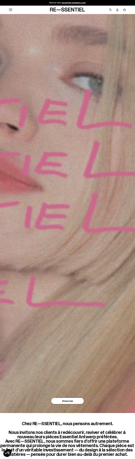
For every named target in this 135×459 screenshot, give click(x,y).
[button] (7, 453)
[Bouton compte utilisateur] (117, 10)
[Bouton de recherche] (110, 10)
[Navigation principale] (10, 10)
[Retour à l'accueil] (67, 10)
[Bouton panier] (124, 10)
